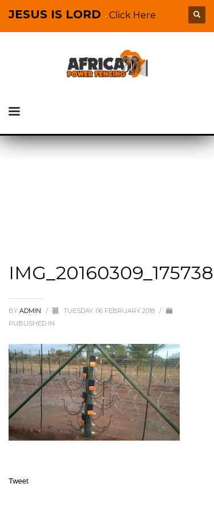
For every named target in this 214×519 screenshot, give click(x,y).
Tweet (19, 481)
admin (31, 311)
